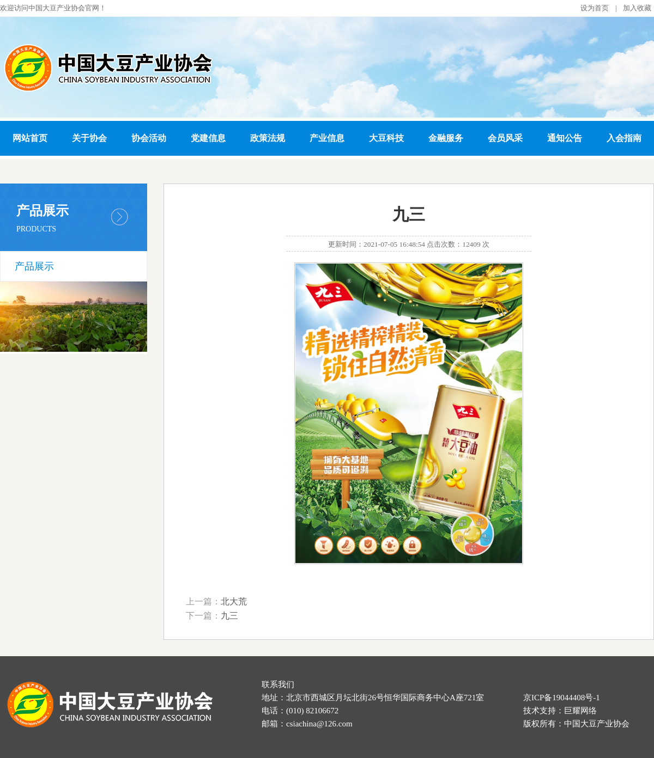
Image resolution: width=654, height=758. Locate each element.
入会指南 (624, 138)
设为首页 (594, 8)
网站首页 (30, 138)
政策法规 (267, 138)
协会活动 (148, 138)
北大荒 (234, 601)
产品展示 (34, 266)
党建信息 (208, 138)
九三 (229, 615)
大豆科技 (386, 138)
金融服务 (445, 138)
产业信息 (327, 138)
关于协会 (89, 138)
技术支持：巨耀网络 (560, 710)
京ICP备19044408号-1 (561, 697)
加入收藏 (637, 8)
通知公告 (564, 138)
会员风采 (505, 138)
